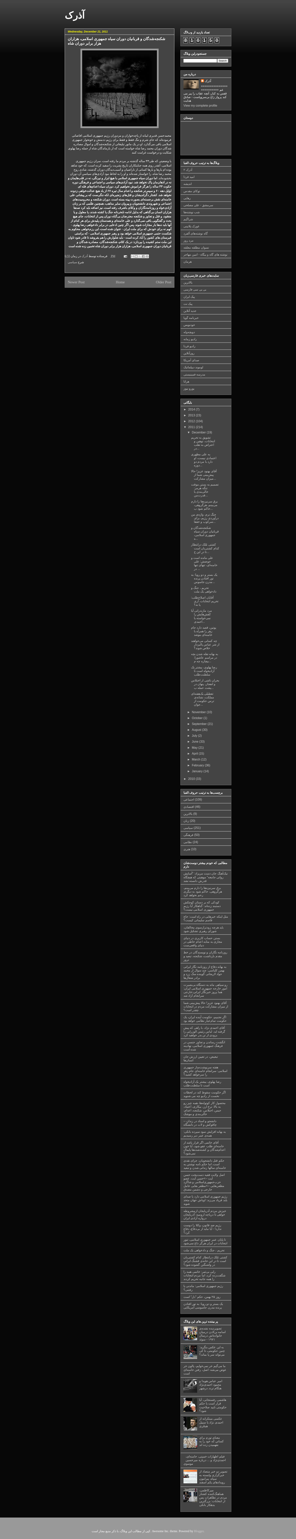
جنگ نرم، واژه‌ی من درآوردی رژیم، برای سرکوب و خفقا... (205, 518)
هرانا (186, 381)
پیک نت (187, 303)
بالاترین (187, 282)
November (199, 712)
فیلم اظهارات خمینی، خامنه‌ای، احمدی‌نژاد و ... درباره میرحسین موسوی (204, 1460)
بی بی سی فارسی (194, 289)
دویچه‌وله (189, 332)
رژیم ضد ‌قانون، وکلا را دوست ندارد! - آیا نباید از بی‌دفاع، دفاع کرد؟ (202, 1229)
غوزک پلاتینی (191, 226)
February (198, 765)
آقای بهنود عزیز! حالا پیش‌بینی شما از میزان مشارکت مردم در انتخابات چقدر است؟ (205, 1006)
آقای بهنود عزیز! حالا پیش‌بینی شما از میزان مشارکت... (204, 475)
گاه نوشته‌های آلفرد (195, 233)
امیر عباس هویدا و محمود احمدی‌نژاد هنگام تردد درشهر (210, 1384)
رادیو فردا (189, 346)
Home (120, 282)
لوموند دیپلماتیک (193, 367)
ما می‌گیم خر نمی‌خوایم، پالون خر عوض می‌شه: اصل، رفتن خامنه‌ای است (204, 1369)
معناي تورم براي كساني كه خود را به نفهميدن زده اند (211, 1441)
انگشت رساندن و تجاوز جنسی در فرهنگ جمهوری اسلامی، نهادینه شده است (204, 1046)
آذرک (75, 15)
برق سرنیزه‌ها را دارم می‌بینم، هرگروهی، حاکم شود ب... (204, 505)
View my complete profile (200, 105)
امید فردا (188, 176)
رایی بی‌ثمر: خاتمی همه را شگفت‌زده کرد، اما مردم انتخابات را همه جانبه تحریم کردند (204, 1275)
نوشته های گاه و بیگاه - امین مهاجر (205, 254)
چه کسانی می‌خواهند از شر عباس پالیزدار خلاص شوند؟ (205, 644)
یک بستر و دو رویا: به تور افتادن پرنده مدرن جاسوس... (204, 578)
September (200, 724)
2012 (192, 421)
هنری (186, 849)
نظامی (187, 842)
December (199, 432)
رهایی (187, 198)
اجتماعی (188, 799)
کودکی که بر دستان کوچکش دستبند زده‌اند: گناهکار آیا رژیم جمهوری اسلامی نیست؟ (202, 906)
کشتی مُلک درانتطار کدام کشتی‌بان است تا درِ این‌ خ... (205, 548)
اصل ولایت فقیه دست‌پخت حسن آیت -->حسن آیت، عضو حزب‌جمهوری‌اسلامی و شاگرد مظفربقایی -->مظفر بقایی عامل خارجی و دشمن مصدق (204, 1182)
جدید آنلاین (189, 310)
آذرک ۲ (187, 169)
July (195, 735)
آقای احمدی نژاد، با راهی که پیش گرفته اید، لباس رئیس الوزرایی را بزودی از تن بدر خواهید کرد (204, 1031)
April (195, 753)
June (195, 741)
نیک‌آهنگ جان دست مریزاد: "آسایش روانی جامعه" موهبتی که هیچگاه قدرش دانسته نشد (205, 877)
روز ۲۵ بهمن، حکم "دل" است (201, 1296)
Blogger (199, 1531)
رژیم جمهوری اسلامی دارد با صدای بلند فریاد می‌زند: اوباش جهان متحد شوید (205, 1200)
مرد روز (188, 240)
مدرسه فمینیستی (194, 374)
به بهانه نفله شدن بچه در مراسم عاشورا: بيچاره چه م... (204, 657)
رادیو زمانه (190, 339)
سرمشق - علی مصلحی (198, 205)
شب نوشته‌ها (191, 212)
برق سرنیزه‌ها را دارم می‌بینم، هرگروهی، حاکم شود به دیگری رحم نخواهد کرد (202, 891)
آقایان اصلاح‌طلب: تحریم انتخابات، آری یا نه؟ (204, 601)
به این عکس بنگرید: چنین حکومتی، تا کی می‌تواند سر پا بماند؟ (212, 1351)
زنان (186, 820)
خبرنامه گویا (191, 317)
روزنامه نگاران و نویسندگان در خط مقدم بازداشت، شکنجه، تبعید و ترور (205, 956)
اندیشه (187, 183)
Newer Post (76, 282)
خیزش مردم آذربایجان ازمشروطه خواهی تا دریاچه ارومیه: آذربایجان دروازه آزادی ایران (204, 1214)
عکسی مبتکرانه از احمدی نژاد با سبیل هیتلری (211, 1422)
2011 (192, 427)
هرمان (187, 261)
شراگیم (188, 219)
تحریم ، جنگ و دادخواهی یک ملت (203, 1250)
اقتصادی (188, 806)
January (197, 771)
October (197, 718)
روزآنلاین (188, 353)
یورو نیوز (188, 388)
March (196, 759)
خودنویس (189, 324)
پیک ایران (189, 296)
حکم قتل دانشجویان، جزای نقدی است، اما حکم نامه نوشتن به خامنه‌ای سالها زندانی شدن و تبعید (204, 1164)
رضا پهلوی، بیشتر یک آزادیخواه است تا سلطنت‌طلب (204, 671)
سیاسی (72, 262)
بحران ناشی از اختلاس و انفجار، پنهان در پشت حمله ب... (205, 684)
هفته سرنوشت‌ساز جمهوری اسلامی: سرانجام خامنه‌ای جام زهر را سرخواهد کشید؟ (205, 1071)
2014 (192, 409)
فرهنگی (188, 834)
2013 (192, 415)
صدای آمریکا (191, 360)
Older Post (163, 282)
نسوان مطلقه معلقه (196, 247)
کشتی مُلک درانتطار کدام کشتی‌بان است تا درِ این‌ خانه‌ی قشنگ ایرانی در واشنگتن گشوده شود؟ (205, 1261)
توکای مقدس (191, 191)
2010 (192, 778)
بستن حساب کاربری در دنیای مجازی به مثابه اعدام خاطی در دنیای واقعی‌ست (202, 941)
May (195, 747)
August (197, 729)
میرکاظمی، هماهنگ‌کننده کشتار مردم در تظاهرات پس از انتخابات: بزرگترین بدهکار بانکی (213, 1498)
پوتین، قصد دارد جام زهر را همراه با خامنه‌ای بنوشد (203, 631)
